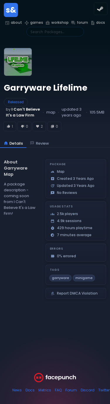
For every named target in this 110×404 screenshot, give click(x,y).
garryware (60, 277)
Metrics (44, 390)
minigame (83, 277)
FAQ (58, 390)
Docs (30, 390)
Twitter (104, 390)
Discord (87, 390)
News (17, 390)
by (23, 112)
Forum (71, 390)
